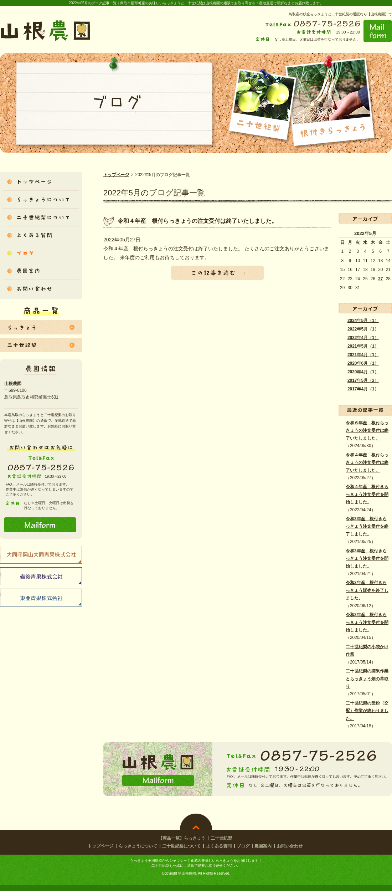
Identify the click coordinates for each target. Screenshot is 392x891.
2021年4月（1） (363, 354)
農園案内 (263, 846)
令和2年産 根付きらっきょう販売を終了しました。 (367, 590)
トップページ (116, 174)
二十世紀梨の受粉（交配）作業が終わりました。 (367, 711)
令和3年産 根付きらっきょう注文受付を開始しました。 (367, 558)
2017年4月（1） (363, 388)
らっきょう (194, 838)
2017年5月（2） (363, 380)
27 (380, 278)
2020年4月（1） (363, 371)
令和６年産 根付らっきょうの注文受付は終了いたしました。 (367, 430)
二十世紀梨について (181, 846)
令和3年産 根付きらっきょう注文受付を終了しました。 (367, 526)
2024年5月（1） (363, 320)
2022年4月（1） (363, 337)
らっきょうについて (138, 846)
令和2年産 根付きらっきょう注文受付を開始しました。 (367, 622)
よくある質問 (219, 846)
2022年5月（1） (363, 329)
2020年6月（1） (363, 363)
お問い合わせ (290, 846)
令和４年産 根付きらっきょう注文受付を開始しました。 (367, 494)
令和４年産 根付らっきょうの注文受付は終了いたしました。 (367, 462)
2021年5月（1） (363, 346)
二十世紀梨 (221, 838)
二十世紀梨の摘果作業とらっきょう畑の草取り (367, 679)
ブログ (243, 846)
